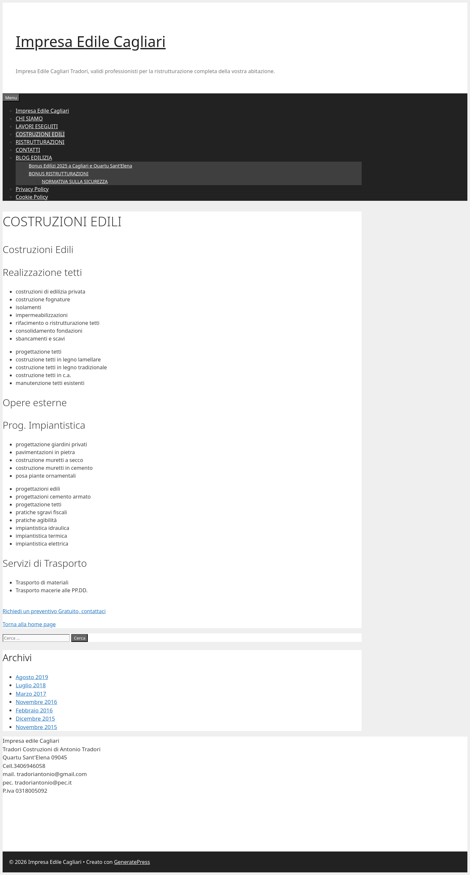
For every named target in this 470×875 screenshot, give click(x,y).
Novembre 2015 (36, 727)
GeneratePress (132, 862)
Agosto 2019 (32, 677)
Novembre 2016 (36, 702)
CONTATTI (28, 149)
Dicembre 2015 (35, 718)
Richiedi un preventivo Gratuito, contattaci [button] (54, 611)
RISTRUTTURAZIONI (40, 142)
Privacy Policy (32, 189)
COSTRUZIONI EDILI (40, 134)
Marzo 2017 (31, 693)
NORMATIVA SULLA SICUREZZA (75, 181)
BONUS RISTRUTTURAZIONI (58, 173)
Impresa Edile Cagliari (91, 41)
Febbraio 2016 (34, 710)
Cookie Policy (32, 196)
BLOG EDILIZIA (34, 157)
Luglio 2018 (31, 685)
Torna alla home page (29, 624)
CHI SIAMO (29, 118)
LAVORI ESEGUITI (37, 126)
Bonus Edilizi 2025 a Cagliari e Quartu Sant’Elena (80, 166)
